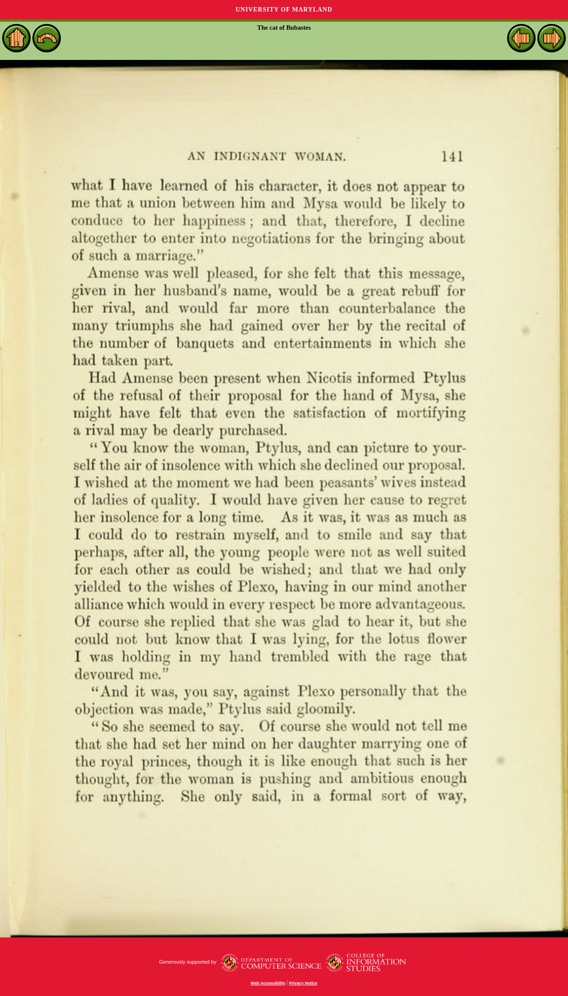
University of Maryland (283, 9)
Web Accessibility (268, 983)
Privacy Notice (303, 983)
